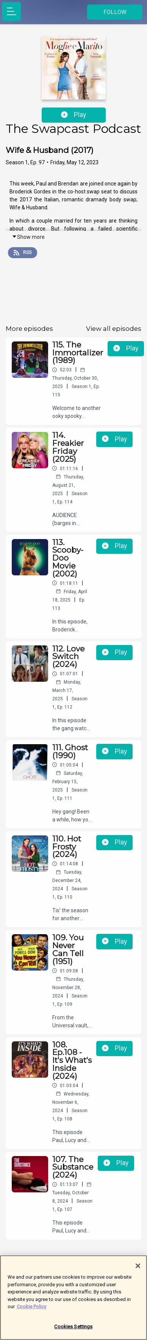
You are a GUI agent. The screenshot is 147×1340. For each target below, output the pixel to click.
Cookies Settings (73, 1330)
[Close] (138, 1269)
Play (73, 114)
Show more (28, 237)
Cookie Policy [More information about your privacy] (31, 1310)
